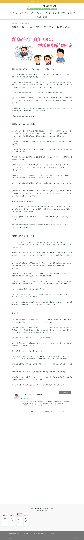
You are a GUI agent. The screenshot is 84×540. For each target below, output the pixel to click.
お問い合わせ (12, 15)
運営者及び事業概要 (7, 529)
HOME (4, 524)
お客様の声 (72, 15)
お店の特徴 (24, 15)
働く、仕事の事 (25, 25)
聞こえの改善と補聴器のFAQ (55, 15)
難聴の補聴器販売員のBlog (15, 524)
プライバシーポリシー (20, 529)
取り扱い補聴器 (42, 19)
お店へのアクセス (37, 15)
